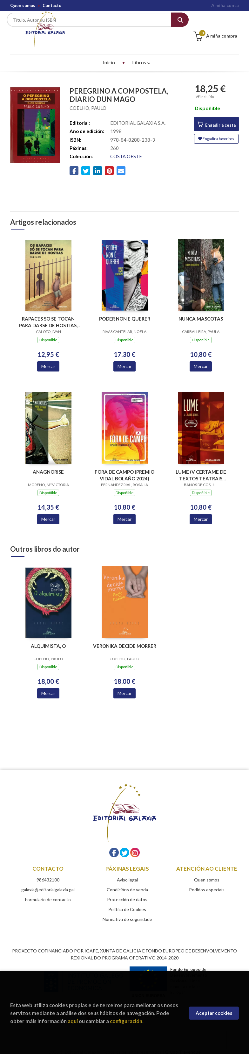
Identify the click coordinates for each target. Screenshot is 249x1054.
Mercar (48, 358)
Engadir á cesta (216, 116)
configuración (126, 1021)
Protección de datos (127, 892)
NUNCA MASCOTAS (200, 311)
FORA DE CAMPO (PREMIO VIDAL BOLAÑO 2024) (124, 467)
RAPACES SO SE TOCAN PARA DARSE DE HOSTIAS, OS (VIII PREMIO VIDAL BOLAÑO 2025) (48, 314)
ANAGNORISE (48, 464)
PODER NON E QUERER (124, 311)
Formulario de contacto (48, 892)
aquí (73, 1021)
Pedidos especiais (207, 882)
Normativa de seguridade (127, 911)
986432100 (48, 872)
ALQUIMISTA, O (48, 638)
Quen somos (22, 5)
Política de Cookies (127, 901)
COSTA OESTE (126, 149)
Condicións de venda (127, 882)
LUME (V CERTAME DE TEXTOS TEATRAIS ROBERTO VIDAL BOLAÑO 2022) (200, 467)
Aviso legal (127, 872)
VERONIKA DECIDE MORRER (124, 638)
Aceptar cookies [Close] (214, 1013)
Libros (141, 55)
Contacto (52, 5)
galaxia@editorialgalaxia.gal (48, 882)
